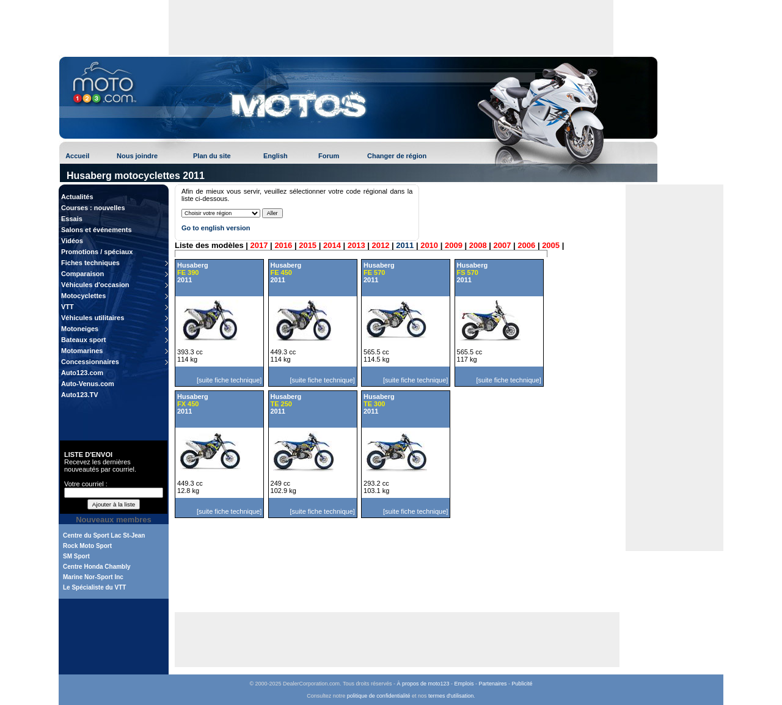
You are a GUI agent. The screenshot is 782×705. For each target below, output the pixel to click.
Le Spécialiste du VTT (94, 587)
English (275, 155)
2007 (502, 245)
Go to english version (215, 228)
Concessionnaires (90, 361)
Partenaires (493, 684)
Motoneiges (79, 328)
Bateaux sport (83, 339)
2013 (356, 245)
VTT (67, 306)
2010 (429, 245)
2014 (332, 245)
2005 (551, 245)
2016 (283, 245)
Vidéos (72, 240)
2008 (478, 245)
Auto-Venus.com (87, 383)
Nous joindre (137, 155)
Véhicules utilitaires (92, 317)
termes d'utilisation (450, 696)
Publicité (522, 684)
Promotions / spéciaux (97, 251)
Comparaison (82, 273)
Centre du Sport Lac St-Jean (104, 535)
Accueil (77, 155)
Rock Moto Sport (87, 545)
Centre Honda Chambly (97, 566)
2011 (405, 245)
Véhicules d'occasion (95, 284)
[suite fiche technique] (229, 380)
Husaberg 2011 (192, 272)
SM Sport (76, 556)
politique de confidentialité (379, 696)
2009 (453, 245)
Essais (71, 218)
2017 (259, 245)
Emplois (464, 684)
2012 (381, 245)
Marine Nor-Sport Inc (93, 577)
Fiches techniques (90, 262)
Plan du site (212, 155)
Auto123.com (82, 372)
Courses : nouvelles (93, 207)
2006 (526, 245)
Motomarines (82, 350)
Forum (328, 155)
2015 (307, 245)
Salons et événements (96, 229)
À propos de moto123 (422, 684)
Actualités (77, 196)
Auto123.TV (79, 394)
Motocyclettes (83, 295)
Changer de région (396, 155)
